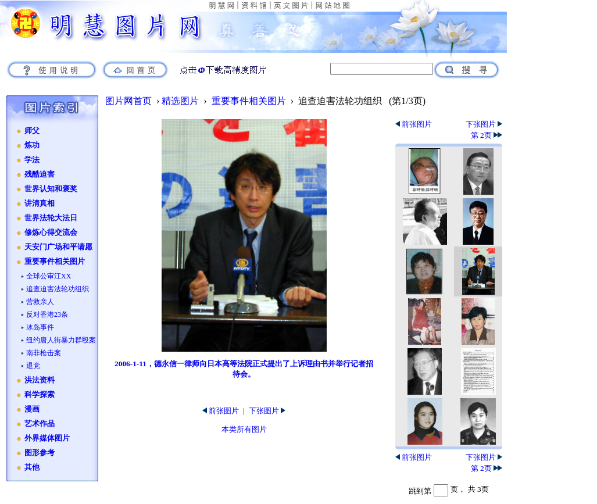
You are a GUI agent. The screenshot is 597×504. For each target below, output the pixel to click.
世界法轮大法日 (50, 218)
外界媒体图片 (47, 438)
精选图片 (180, 101)
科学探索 (39, 395)
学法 (32, 160)
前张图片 (220, 410)
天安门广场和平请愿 (58, 247)
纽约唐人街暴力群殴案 (61, 340)
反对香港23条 (47, 314)
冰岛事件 (40, 327)
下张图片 (267, 410)
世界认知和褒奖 (50, 189)
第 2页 (486, 135)
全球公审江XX (48, 276)
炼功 (32, 145)
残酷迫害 (39, 174)
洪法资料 (39, 380)
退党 (33, 366)
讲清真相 (39, 203)
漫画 (32, 409)
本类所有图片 (244, 429)
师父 (32, 131)
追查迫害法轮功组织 (57, 289)
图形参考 (39, 453)
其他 (32, 467)
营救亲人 (40, 302)
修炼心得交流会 (50, 232)
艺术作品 (39, 424)
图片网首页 (128, 101)
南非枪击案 (43, 353)
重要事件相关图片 (54, 262)
